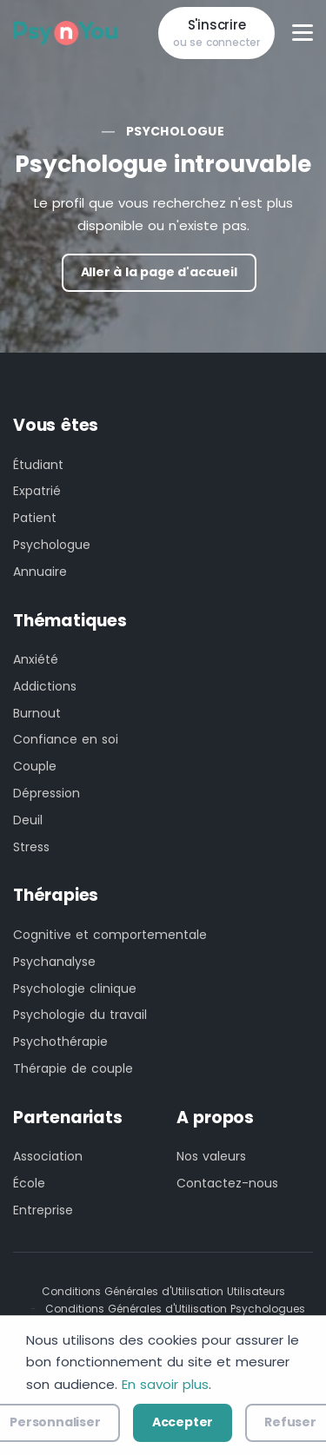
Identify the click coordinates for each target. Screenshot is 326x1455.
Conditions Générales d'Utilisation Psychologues (175, 1308)
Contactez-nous (227, 1183)
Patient (35, 517)
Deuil (28, 820)
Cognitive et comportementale (110, 934)
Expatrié (37, 490)
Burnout (37, 713)
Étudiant (38, 464)
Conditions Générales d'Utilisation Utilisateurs (163, 1291)
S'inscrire (216, 33)
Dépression (46, 793)
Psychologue (175, 131)
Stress (31, 847)
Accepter (182, 1422)
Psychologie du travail (80, 1014)
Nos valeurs (211, 1156)
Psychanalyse (54, 961)
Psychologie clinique (74, 988)
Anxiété (35, 659)
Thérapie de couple (73, 1068)
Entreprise (43, 1210)
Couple (35, 766)
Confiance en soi (65, 739)
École (29, 1183)
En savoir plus (165, 1384)
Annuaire (40, 571)
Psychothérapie (60, 1041)
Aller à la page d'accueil (159, 272)
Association (48, 1156)
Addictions (45, 686)
